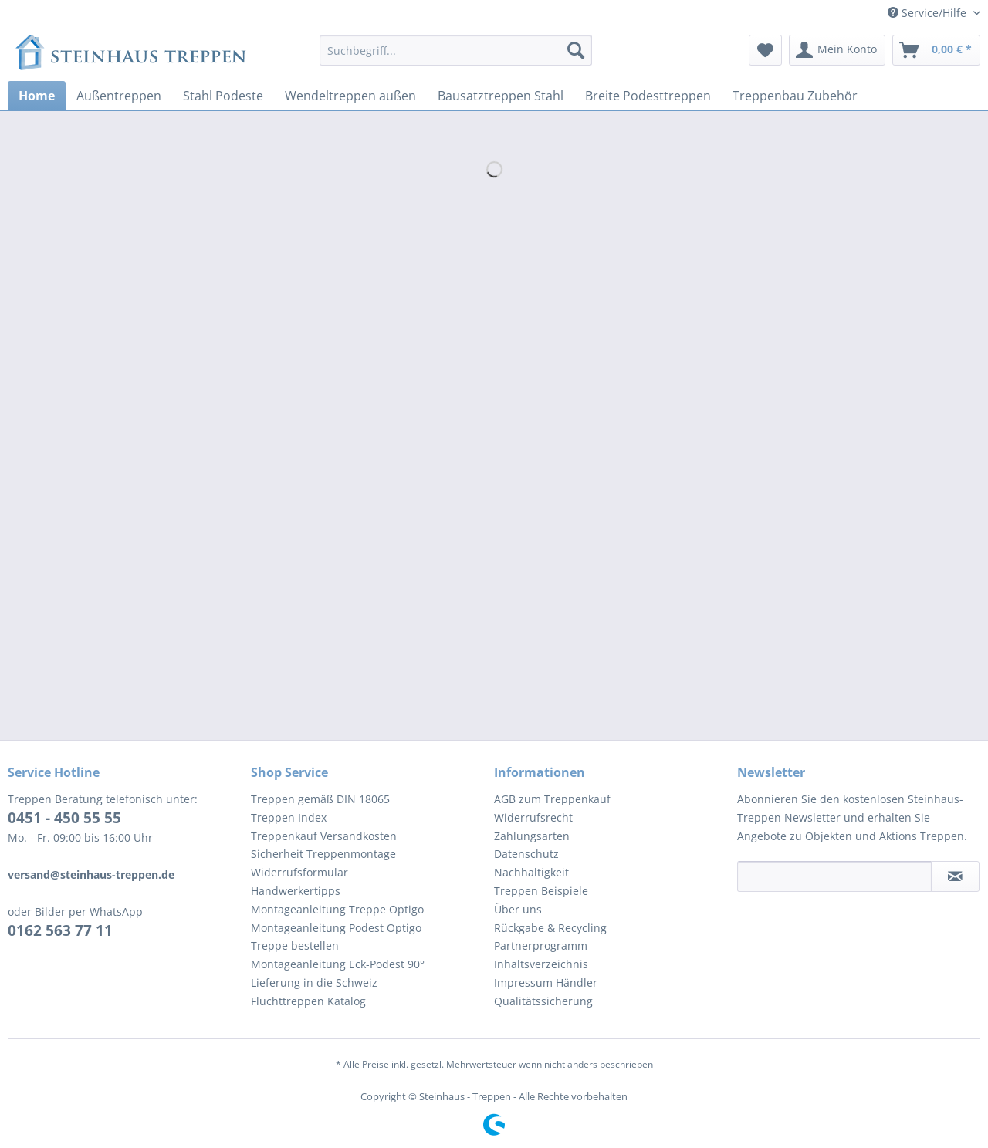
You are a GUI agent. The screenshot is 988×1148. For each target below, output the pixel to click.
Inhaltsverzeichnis (541, 964)
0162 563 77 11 (60, 930)
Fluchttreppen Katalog (308, 1001)
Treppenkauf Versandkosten (324, 836)
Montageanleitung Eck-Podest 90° (338, 964)
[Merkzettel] (765, 50)
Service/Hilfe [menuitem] (928, 12)
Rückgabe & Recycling (550, 927)
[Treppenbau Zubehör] (795, 95)
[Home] (37, 95)
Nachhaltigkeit (531, 872)
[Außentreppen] (119, 95)
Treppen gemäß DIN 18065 (320, 799)
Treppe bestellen (295, 945)
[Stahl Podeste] (223, 95)
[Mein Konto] (837, 50)
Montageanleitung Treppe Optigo (337, 909)
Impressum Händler (545, 982)
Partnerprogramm (540, 945)
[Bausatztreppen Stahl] (500, 95)
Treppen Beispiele (541, 890)
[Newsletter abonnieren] (955, 876)
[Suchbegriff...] (456, 50)
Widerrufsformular (299, 872)
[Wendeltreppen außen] (350, 95)
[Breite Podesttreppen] (648, 95)
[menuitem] (456, 57)
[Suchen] (576, 50)
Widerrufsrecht (533, 817)
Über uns (518, 909)
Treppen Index (289, 817)
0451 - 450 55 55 (64, 818)
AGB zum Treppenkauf (552, 799)
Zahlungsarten (532, 836)
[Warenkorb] (936, 50)
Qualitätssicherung (543, 1001)
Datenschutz (526, 853)
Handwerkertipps (295, 890)
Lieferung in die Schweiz (314, 982)
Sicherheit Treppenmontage (323, 853)
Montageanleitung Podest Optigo (336, 927)
